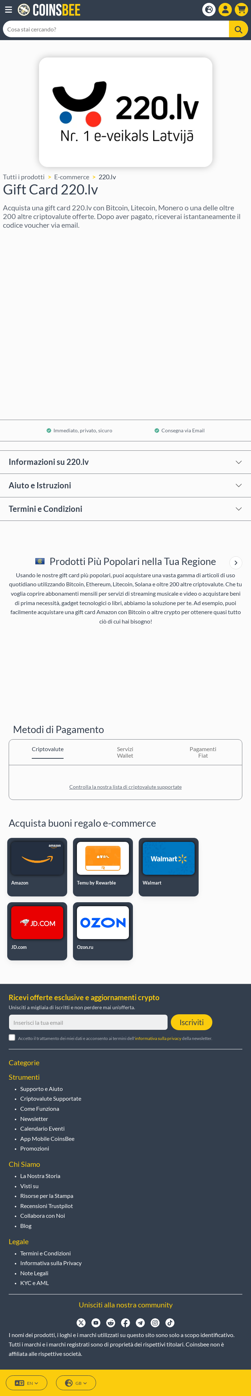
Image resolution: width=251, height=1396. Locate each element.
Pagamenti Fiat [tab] (203, 752)
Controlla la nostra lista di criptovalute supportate (125, 787)
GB (76, 1383)
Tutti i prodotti (24, 177)
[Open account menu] (225, 9)
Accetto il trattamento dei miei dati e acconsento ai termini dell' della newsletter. (115, 1038)
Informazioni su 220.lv (49, 462)
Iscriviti (191, 1022)
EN (26, 1383)
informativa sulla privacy (158, 1038)
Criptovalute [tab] (48, 748)
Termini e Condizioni (45, 509)
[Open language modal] (209, 9)
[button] (8, 10)
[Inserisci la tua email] (88, 1022)
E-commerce (71, 177)
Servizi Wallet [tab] (125, 752)
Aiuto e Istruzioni (40, 485)
